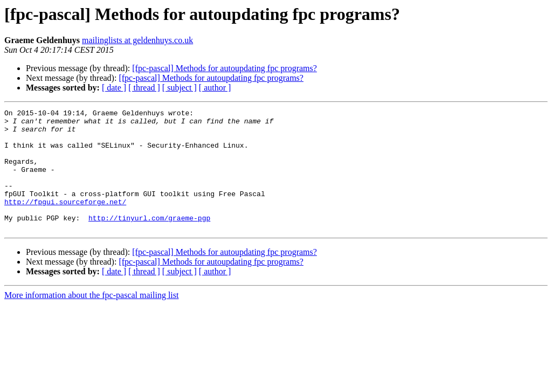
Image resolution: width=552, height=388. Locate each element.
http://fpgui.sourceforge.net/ (65, 221)
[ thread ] (144, 87)
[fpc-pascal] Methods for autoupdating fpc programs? (224, 68)
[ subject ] (179, 87)
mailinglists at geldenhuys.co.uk (137, 40)
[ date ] (114, 87)
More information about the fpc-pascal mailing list (91, 319)
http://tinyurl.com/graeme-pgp (149, 240)
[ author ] (215, 87)
